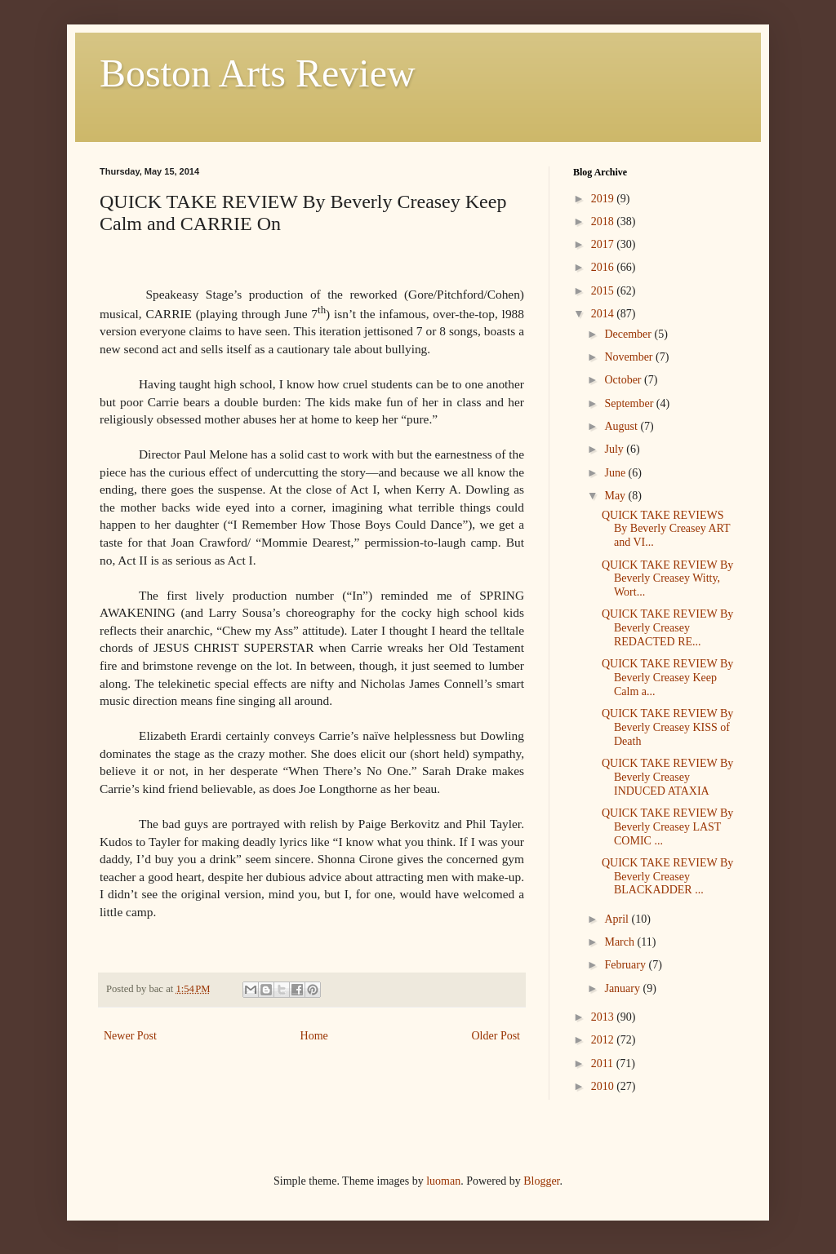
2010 (604, 1086)
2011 (603, 1063)
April (617, 919)
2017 (604, 244)
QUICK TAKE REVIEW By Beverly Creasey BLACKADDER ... (667, 877)
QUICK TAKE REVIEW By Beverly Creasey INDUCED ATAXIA (667, 777)
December (629, 334)
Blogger (541, 1181)
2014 (604, 314)
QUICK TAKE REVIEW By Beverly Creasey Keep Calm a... (667, 678)
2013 (604, 1017)
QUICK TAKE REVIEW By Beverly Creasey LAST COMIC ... (667, 827)
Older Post (496, 1036)
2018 (604, 221)
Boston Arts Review (258, 73)
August (622, 426)
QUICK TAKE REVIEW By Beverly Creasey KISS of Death (667, 727)
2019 (604, 199)
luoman (443, 1181)
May (616, 496)
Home (314, 1036)
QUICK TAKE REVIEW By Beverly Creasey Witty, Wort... (667, 579)
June (616, 473)
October (624, 380)
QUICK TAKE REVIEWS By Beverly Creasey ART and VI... (666, 529)
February (626, 965)
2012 (604, 1040)
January (623, 988)
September (630, 403)
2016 (604, 267)
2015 (604, 291)
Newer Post (130, 1036)
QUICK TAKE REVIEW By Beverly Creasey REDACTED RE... (667, 628)
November (630, 357)
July (615, 449)
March (620, 942)
